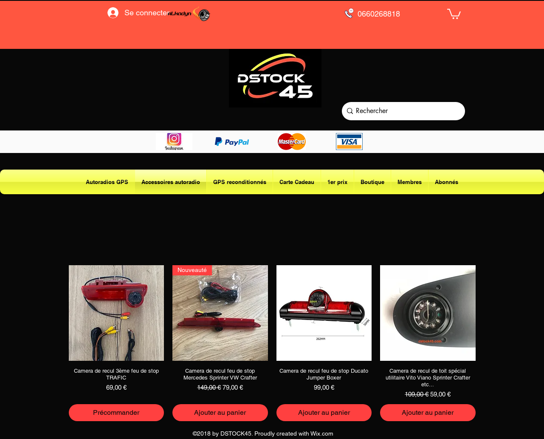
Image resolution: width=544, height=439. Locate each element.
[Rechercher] (401, 111)
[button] (454, 13)
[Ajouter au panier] (220, 412)
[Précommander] (116, 412)
